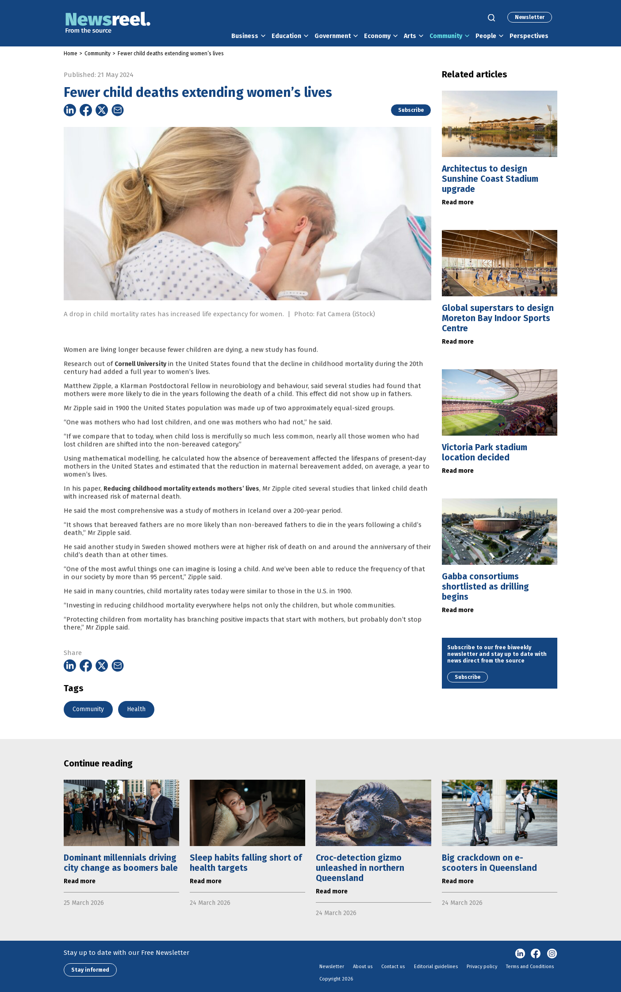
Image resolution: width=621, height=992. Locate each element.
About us (362, 966)
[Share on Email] (117, 110)
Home (70, 53)
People (485, 36)
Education (286, 36)
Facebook (536, 954)
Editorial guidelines (436, 966)
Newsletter (529, 17)
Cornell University (140, 379)
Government (332, 36)
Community (445, 36)
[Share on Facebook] (86, 110)
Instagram (552, 954)
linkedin (520, 954)
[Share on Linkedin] (70, 110)
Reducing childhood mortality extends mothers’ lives (181, 504)
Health (136, 709)
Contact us (393, 966)
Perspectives (529, 36)
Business (244, 36)
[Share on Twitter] (102, 110)
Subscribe (411, 110)
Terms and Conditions (530, 966)
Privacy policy (482, 966)
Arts (410, 36)
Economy (377, 36)
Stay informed (90, 970)
